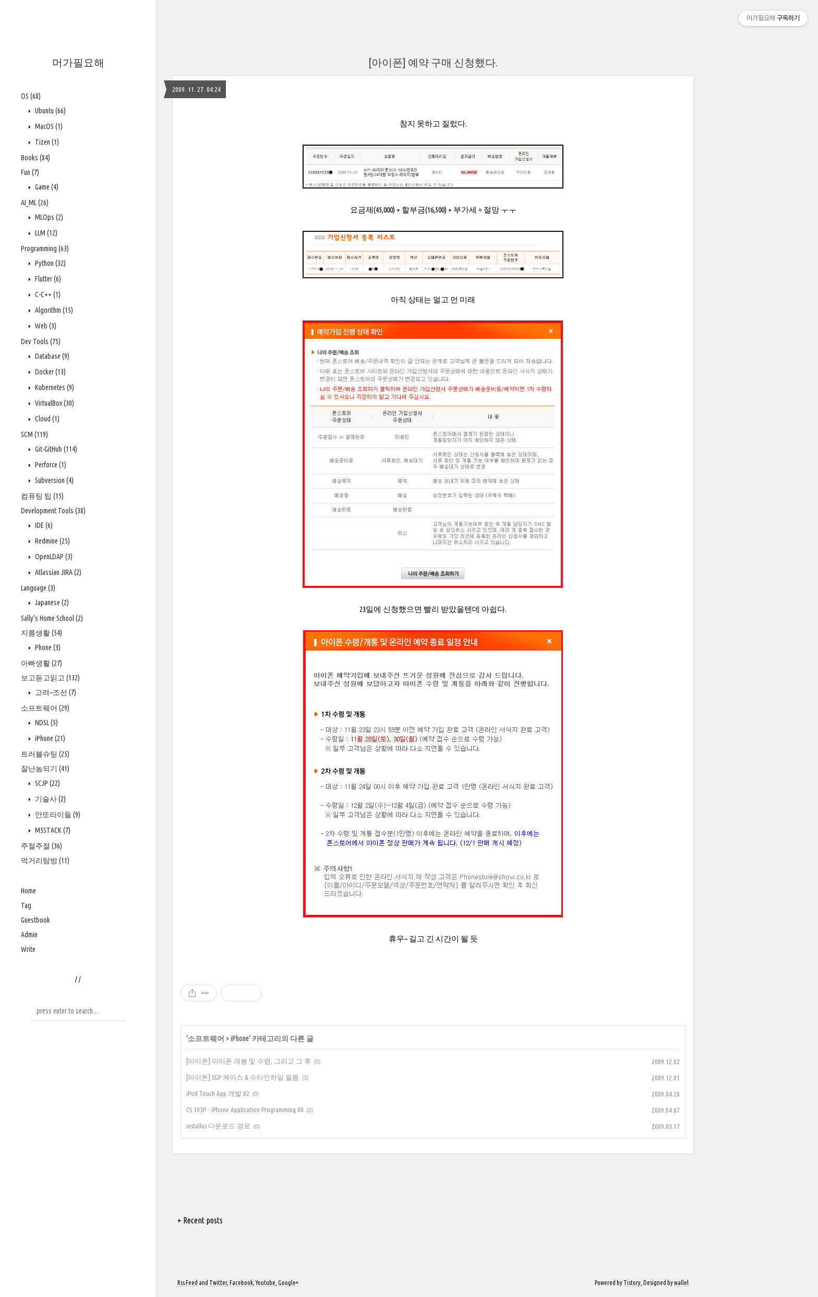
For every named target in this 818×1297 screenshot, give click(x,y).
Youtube (265, 1282)
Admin (29, 934)
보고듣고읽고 (50, 678)
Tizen (46, 142)
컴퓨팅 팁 (42, 496)
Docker (49, 372)
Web (44, 326)
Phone (47, 647)
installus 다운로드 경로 (218, 1125)
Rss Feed (187, 1282)
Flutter (47, 279)
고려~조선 (54, 692)
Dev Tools (41, 341)
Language (38, 588)
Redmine (51, 541)
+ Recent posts (200, 1220)
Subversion (53, 480)
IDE (43, 525)
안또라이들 (56, 814)
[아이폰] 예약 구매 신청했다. (433, 62)
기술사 (49, 799)
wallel (681, 1282)
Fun (30, 172)
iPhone (49, 738)
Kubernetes (53, 387)
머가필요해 (78, 62)
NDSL (45, 722)
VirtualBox (53, 403)
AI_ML (35, 202)
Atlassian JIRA (57, 572)
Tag (26, 905)
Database (51, 356)
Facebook (241, 1282)
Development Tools (53, 510)
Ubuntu (49, 111)
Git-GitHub (55, 449)
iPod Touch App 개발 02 (217, 1093)
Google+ (288, 1282)
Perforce (49, 465)
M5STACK (51, 830)
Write (28, 949)
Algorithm (53, 310)
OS (31, 96)
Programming (45, 248)
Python (49, 263)
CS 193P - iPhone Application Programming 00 (245, 1109)
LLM (45, 233)
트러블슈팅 (45, 754)
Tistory (632, 1282)
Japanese (51, 602)
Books (35, 158)
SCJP (46, 783)
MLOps (48, 217)
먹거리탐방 (45, 860)
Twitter (218, 1282)
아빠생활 (41, 663)
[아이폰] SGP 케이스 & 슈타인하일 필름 (242, 1077)
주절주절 (41, 846)
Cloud (46, 419)
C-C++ (47, 294)
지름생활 (41, 633)
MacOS (48, 126)
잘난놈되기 (45, 768)
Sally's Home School (52, 618)
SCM (34, 434)
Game (45, 187)
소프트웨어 (45, 708)
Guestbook (35, 920)
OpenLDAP (53, 556)
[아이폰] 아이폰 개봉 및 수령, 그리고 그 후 (248, 1061)
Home (28, 891)
